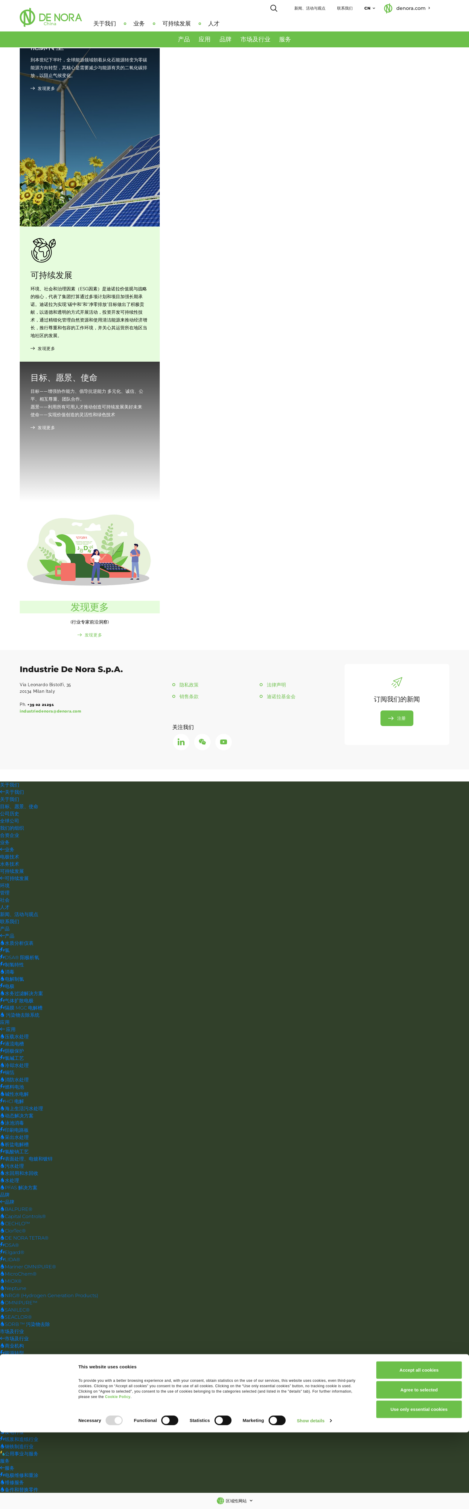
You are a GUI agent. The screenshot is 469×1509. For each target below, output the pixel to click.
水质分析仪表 (17, 944)
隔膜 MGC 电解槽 (21, 1009)
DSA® (9, 1246)
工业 (7, 1376)
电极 (7, 987)
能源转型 (12, 1354)
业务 (155, 22)
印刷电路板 (14, 1131)
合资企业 (9, 836)
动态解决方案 (17, 1117)
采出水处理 (14, 1138)
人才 (229, 22)
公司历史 (9, 815)
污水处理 (12, 1167)
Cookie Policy (117, 1473)
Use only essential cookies (419, 1485)
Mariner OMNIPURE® (28, 1268)
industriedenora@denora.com (53, 712)
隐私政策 (189, 686)
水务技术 (9, 865)
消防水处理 (14, 1081)
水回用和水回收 (19, 1174)
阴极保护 (12, 1052)
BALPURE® (16, 1210)
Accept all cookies (419, 1446)
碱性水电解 (14, 1095)
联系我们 (360, 7)
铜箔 (7, 1074)
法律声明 (276, 686)
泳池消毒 (12, 1124)
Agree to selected (419, 1466)
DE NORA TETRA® (24, 1239)
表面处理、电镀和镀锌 (26, 1160)
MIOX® (11, 1282)
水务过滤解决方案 (21, 995)
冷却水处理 (14, 1066)
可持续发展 (192, 22)
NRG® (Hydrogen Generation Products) (49, 1297)
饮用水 (9, 1390)
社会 (5, 901)
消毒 (7, 973)
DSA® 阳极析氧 (19, 959)
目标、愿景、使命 (19, 808)
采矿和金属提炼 (19, 1383)
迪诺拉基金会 (281, 698)
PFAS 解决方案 (18, 1189)
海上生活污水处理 (21, 1110)
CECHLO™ (15, 1225)
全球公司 (9, 822)
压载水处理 (14, 1038)
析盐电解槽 (14, 1146)
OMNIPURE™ (18, 1304)
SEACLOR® (16, 1318)
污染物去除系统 (19, 1016)
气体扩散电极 (17, 1002)
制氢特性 (12, 966)
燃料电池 (12, 1088)
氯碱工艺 (12, 1059)
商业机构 (12, 1347)
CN (383, 7)
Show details (311, 1497)
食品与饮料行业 (19, 1368)
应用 (205, 42)
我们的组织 (12, 829)
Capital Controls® (23, 1217)
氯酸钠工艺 (14, 1153)
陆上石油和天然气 (21, 1419)
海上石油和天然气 (21, 1412)
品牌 (226, 42)
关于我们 (120, 22)
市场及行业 (255, 42)
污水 (7, 1397)
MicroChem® (18, 1275)
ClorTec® (13, 1232)
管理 (5, 894)
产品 (184, 42)
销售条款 (189, 698)
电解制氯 (12, 980)
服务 (285, 42)
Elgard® (12, 1253)
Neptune (13, 1289)
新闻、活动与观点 (325, 7)
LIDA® (10, 1261)
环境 (5, 887)
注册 (401, 720)
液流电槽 (12, 1045)
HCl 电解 (12, 1102)
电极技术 (9, 858)
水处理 (9, 1181)
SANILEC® (15, 1311)
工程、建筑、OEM (22, 1361)
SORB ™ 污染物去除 (25, 1325)
